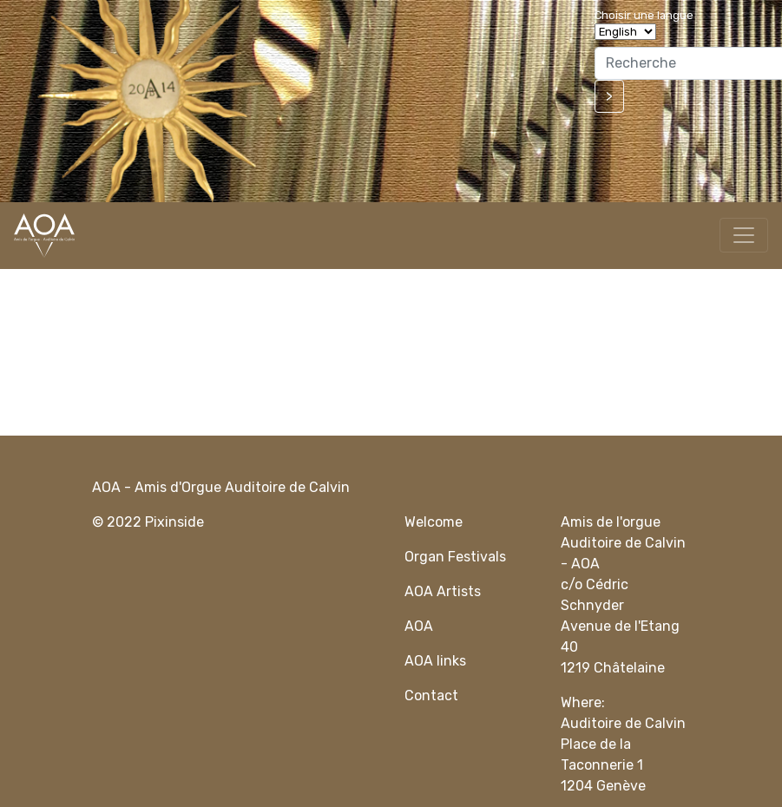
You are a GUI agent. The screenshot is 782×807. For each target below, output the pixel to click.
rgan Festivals (460, 556)
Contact (431, 695)
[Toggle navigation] (744, 235)
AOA (418, 626)
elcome (439, 522)
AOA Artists (442, 591)
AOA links (435, 661)
